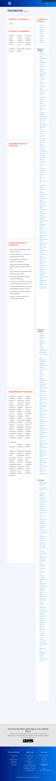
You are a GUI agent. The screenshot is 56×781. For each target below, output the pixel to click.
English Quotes (14, 761)
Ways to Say (29, 757)
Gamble (41, 38)
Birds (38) (42, 495)
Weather (41, 378)
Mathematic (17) (43, 583)
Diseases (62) (43, 527)
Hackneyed (42, 36)
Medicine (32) (43, 588)
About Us (44, 761)
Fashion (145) (43, 538)
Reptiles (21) (42, 624)
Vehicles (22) (43, 654)
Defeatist (42, 40)
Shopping (42, 363)
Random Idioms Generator (29, 766)
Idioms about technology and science (43, 170)
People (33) (42, 613)
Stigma (41, 25)
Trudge (41, 29)
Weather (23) (42, 657)
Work (41, 376)
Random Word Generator (30, 764)
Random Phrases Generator (30, 768)
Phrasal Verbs (30, 761)
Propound (42, 35)
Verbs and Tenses (14, 755)
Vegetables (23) (43, 652)
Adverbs (30, 763)
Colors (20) (42, 506)
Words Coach (27, 777)
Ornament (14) (43, 609)
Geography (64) (43, 557)
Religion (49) (42, 622)
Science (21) (42, 626)
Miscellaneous (43, 380)
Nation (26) (42, 598)
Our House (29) (43, 611)
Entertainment (43, 361)
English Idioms (14, 763)
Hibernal (41, 33)
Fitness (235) (43, 544)
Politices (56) (43, 616)
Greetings (42, 337)
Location (41, 346)
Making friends (43, 359)
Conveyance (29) (43, 510)
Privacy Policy (44, 759)
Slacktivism (42, 31)
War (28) (41, 655)
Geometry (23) (43, 558)
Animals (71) (42, 493)
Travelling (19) (43, 642)
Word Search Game (30, 770)
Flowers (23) (42, 545)
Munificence (42, 27)
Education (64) (43, 536)
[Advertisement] (21, 95)
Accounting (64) (43, 488)
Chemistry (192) (43, 501)
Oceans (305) (43, 607)
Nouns (13, 757)
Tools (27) (42, 637)
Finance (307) (43, 540)
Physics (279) (43, 614)
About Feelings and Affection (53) (43, 484)
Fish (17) (42, 542)
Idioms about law (43, 116)
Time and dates (43, 352)
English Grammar (13, 759)
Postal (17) (42, 618)
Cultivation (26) (43, 519)
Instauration (42, 42)
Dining (41, 358)
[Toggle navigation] (47, 3)
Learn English (14, 764)
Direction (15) (43, 525)
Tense (29, 759)
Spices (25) (42, 628)
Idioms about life (43, 118)
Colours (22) (42, 508)
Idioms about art (43, 73)
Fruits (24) (42, 551)
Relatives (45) (43, 620)
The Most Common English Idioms (43, 54)
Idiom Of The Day (29, 755)
